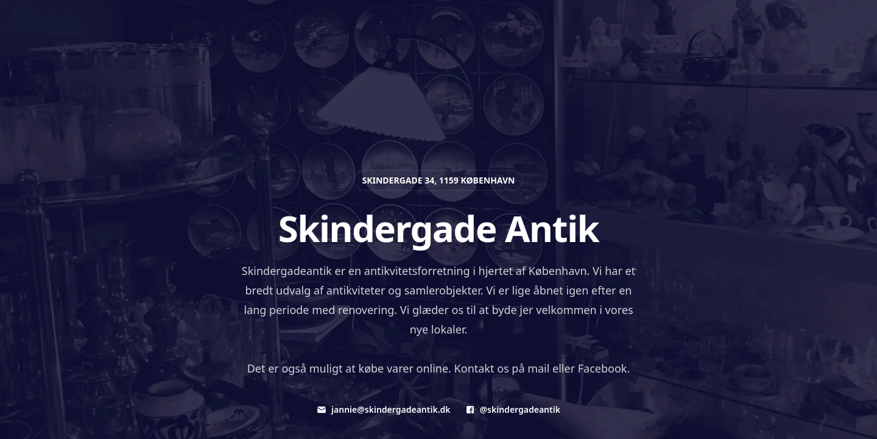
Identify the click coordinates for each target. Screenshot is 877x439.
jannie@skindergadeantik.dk (383, 409)
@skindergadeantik (512, 409)
